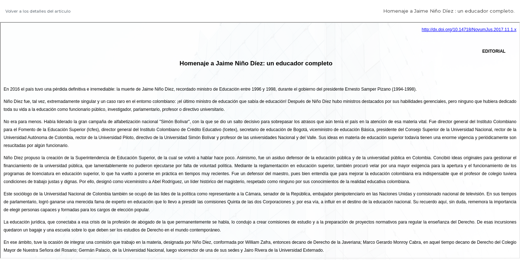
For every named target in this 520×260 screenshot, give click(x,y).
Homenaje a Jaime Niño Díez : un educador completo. (449, 11)
